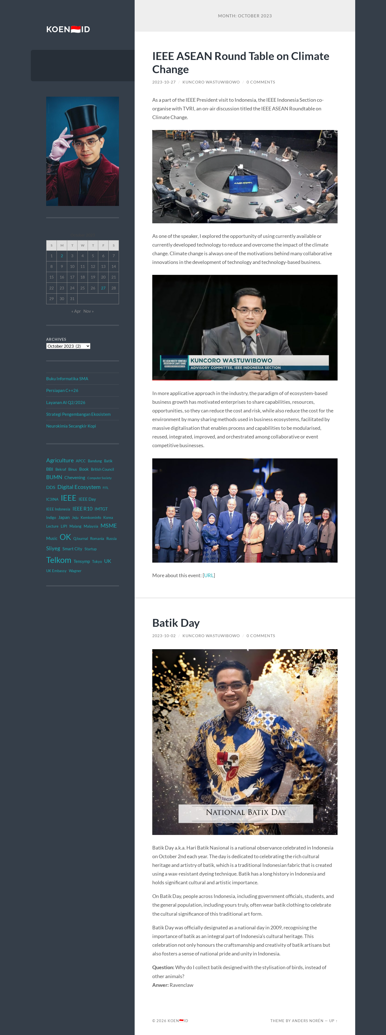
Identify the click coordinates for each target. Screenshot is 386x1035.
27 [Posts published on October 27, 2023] (103, 288)
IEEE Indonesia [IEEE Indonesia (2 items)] (58, 509)
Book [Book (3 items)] (84, 469)
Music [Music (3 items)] (51, 538)
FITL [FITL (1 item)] (106, 487)
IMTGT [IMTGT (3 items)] (101, 508)
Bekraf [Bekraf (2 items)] (60, 469)
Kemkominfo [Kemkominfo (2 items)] (91, 517)
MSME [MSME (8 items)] (108, 525)
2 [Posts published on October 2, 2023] (62, 255)
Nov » (88, 311)
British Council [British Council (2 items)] (102, 469)
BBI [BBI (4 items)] (49, 469)
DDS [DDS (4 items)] (50, 487)
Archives (56, 339)
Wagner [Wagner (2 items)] (75, 570)
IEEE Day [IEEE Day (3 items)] (87, 499)
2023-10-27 (164, 82)
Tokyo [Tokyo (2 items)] (97, 561)
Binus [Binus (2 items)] (72, 469)
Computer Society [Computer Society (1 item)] (99, 478)
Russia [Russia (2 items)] (111, 538)
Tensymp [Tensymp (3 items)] (82, 561)
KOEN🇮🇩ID (68, 29)
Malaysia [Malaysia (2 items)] (91, 526)
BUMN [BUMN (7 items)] (54, 477)
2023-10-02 (164, 635)
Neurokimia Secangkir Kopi (71, 425)
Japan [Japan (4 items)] (64, 517)
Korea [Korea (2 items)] (108, 517)
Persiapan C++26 (62, 390)
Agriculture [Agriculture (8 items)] (60, 460)
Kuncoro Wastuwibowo (211, 82)
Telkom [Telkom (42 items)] (58, 560)
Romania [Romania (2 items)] (97, 538)
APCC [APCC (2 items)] (81, 461)
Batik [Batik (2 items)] (108, 461)
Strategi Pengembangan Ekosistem (78, 414)
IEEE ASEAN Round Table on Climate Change (240, 62)
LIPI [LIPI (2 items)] (64, 526)
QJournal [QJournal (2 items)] (80, 538)
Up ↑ (333, 1020)
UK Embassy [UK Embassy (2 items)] (56, 570)
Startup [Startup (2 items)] (91, 549)
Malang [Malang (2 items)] (75, 526)
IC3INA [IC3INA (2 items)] (52, 499)
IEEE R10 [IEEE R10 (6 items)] (82, 508)
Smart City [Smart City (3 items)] (72, 548)
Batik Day (176, 622)
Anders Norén (308, 1020)
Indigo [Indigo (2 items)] (51, 517)
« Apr (76, 311)
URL (209, 575)
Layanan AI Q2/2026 (65, 402)
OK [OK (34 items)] (65, 537)
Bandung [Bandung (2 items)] (95, 461)
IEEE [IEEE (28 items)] (68, 497)
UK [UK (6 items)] (107, 561)
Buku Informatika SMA (67, 378)
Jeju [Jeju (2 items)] (75, 517)
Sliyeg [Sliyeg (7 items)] (53, 548)
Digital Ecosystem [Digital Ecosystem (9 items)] (78, 486)
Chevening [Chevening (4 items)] (74, 477)
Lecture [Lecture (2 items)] (52, 526)
